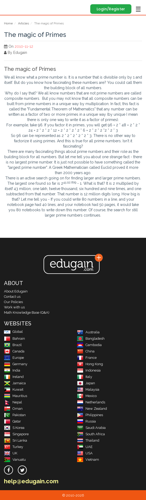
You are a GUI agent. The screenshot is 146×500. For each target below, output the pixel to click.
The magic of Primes (30, 69)
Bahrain (14, 338)
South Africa (91, 434)
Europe (14, 358)
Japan (86, 383)
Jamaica (15, 383)
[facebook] (8, 470)
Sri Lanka (15, 440)
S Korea (14, 428)
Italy (84, 377)
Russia (86, 421)
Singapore (16, 434)
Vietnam (88, 460)
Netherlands (91, 402)
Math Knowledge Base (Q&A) (26, 312)
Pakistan (15, 415)
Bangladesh (91, 338)
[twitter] (22, 470)
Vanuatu (15, 460)
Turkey (13, 447)
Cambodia (89, 345)
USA (85, 453)
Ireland (14, 377)
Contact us (12, 297)
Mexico (87, 396)
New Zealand (92, 409)
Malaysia (88, 389)
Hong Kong (90, 364)
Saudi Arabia (91, 428)
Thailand (88, 440)
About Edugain (16, 291)
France (87, 358)
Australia (88, 332)
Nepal (13, 402)
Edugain (9, 6)
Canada (14, 351)
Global (13, 332)
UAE (85, 447)
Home (8, 23)
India (12, 370)
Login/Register (111, 9)
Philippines (90, 415)
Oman (13, 409)
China (86, 351)
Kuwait (13, 389)
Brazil (13, 345)
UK (10, 453)
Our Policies (13, 302)
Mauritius (15, 396)
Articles (23, 23)
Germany (15, 364)
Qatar (12, 421)
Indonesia (89, 370)
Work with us (14, 307)
